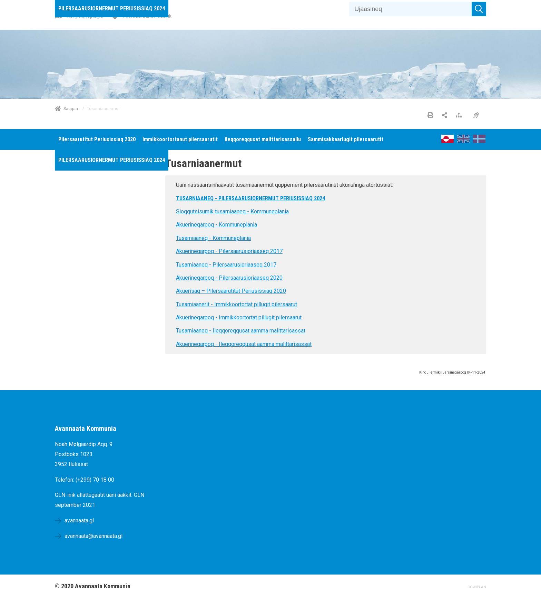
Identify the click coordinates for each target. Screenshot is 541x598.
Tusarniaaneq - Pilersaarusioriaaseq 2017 (226, 264)
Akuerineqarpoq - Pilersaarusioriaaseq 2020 (229, 277)
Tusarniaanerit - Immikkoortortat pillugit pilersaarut (236, 304)
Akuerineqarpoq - (196, 344)
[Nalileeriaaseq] (460, 116)
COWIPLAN (477, 587)
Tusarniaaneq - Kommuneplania (213, 238)
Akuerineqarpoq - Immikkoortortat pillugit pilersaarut (239, 317)
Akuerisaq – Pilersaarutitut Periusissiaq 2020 (231, 291)
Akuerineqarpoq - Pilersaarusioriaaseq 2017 (229, 251)
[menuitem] (111, 8)
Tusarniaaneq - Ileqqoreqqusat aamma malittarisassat (240, 330)
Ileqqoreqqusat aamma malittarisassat (264, 344)
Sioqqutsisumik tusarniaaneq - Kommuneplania (232, 211)
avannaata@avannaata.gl (93, 536)
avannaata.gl (79, 520)
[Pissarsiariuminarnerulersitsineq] (478, 116)
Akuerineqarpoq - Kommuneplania (216, 224)
